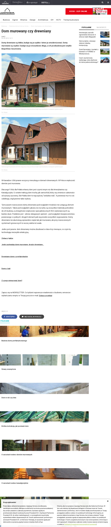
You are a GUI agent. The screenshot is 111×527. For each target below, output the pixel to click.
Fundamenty (6, 428)
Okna (3, 415)
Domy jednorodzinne (97, 451)
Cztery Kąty (6, 453)
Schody (4, 410)
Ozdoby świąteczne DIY (98, 415)
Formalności (6, 421)
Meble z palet (73, 419)
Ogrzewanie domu (8, 426)
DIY (52, 20)
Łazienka (49, 410)
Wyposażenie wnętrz (97, 410)
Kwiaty (70, 478)
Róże (70, 456)
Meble (92, 408)
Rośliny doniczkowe (75, 415)
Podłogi (26, 408)
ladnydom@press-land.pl (10, 488)
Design (32, 20)
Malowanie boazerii (31, 417)
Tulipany (71, 458)
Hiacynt (70, 451)
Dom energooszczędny (32, 472)
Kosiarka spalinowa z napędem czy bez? (75, 438)
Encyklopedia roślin (75, 428)
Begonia (71, 453)
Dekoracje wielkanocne (98, 424)
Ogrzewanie (28, 458)
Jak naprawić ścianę (53, 467)
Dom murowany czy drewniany (41, 26)
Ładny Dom (6, 451)
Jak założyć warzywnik (54, 464)
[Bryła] (46, 2)
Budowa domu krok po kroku (19, 26)
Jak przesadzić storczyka (55, 453)
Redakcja (5, 495)
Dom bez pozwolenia (31, 451)
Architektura (43, 20)
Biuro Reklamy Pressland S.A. (12, 490)
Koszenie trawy (73, 421)
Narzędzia (27, 415)
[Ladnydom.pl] (5, 2)
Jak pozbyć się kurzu (53, 462)
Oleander (71, 460)
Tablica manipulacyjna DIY (55, 471)
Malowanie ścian (30, 412)
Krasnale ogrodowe (75, 430)
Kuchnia (48, 415)
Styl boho (49, 424)
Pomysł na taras (96, 456)
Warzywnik (72, 426)
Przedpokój (50, 417)
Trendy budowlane (71, 20)
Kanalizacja (28, 469)
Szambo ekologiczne (31, 426)
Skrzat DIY (49, 451)
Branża (92, 453)
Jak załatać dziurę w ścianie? (53, 456)
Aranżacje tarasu (74, 424)
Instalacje (5, 433)
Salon (48, 408)
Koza (25, 460)
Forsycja (71, 467)
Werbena (71, 476)
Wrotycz (71, 433)
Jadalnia (49, 419)
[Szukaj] (102, 2)
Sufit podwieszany (30, 421)
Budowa (6, 20)
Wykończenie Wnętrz (31, 410)
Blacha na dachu (29, 424)
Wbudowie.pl (28, 456)
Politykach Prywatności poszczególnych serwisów (80, 524)
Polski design (95, 421)
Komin (4, 412)
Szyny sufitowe (29, 465)
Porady (4, 408)
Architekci (93, 419)
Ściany (4, 430)
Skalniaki (71, 412)
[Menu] (108, 2)
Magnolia (71, 435)
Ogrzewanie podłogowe (32, 462)
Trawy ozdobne (73, 441)
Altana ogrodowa (74, 410)
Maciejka (71, 465)
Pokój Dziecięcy (96, 412)
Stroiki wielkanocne (97, 426)
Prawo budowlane (30, 453)
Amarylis (71, 462)
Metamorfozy (51, 421)
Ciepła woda (6, 424)
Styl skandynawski (52, 426)
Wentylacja (27, 467)
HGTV (58, 20)
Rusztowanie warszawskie (33, 419)
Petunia (71, 474)
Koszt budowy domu (9, 417)
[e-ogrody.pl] (32, 2)
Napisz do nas (7, 493)
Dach (3, 419)
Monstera (71, 408)
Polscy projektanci (96, 417)
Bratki (70, 472)
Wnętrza (23, 20)
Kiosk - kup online (88, 11)
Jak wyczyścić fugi (52, 460)
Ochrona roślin (73, 417)
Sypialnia (49, 412)
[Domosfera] (18, 2)
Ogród (15, 20)
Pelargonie (72, 469)
